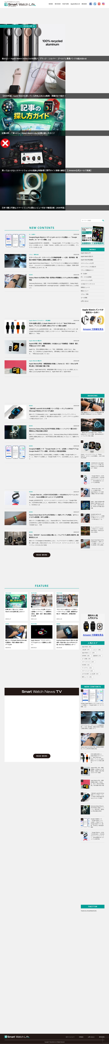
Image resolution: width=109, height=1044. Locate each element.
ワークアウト (87, 667)
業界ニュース (87, 677)
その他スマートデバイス (88, 284)
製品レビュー (84, 291)
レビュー (97, 649)
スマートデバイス (88, 661)
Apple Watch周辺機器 (87, 260)
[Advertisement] (54, 15)
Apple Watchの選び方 (87, 256)
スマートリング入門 (86, 280)
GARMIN (86, 655)
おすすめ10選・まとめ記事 (90, 674)
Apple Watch (87, 646)
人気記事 (86, 649)
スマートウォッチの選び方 (88, 267)
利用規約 (81, 1037)
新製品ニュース (85, 287)
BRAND (84, 4)
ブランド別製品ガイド (87, 270)
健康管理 (97, 655)
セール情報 (84, 298)
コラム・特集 (84, 294)
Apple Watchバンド (88, 652)
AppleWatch (75, 4)
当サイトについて (70, 1037)
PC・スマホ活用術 (86, 277)
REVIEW (58, 4)
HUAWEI (86, 664)
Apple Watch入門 (86, 253)
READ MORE (41, 555)
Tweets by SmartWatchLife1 (89, 911)
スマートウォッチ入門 (87, 263)
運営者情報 (101, 1037)
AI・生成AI (84, 273)
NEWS (51, 4)
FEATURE (65, 4)
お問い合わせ (84, 301)
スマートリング (87, 671)
